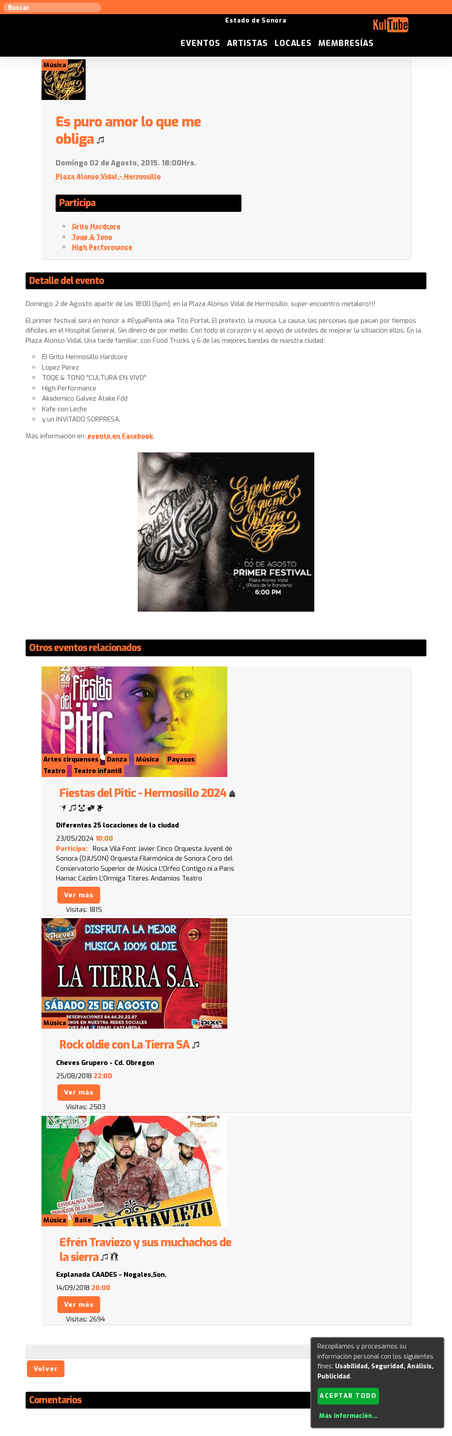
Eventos (254, 28)
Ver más (256, 744)
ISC (280, 1346)
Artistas (301, 28)
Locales (347, 28)
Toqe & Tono (270, 196)
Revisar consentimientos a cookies (226, 1431)
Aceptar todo (348, 1395)
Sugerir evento (162, 1346)
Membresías (400, 28)
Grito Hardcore (274, 186)
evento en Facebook (121, 395)
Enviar (75, 1303)
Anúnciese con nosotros (231, 1346)
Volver (46, 1036)
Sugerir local (111, 1346)
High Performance (280, 207)
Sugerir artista (60, 1346)
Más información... (348, 1416)
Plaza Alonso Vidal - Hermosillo (286, 136)
